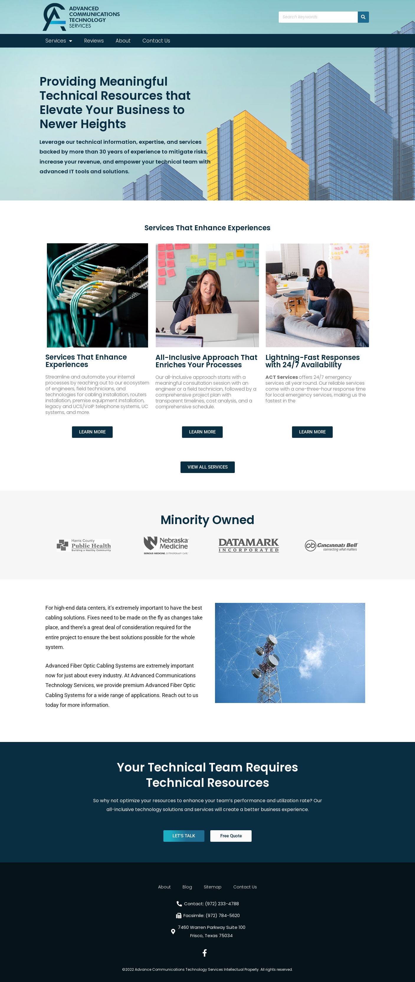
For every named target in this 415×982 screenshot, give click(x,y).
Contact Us (156, 40)
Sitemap (213, 887)
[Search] (363, 17)
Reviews (94, 40)
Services (58, 40)
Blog (187, 887)
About (123, 40)
